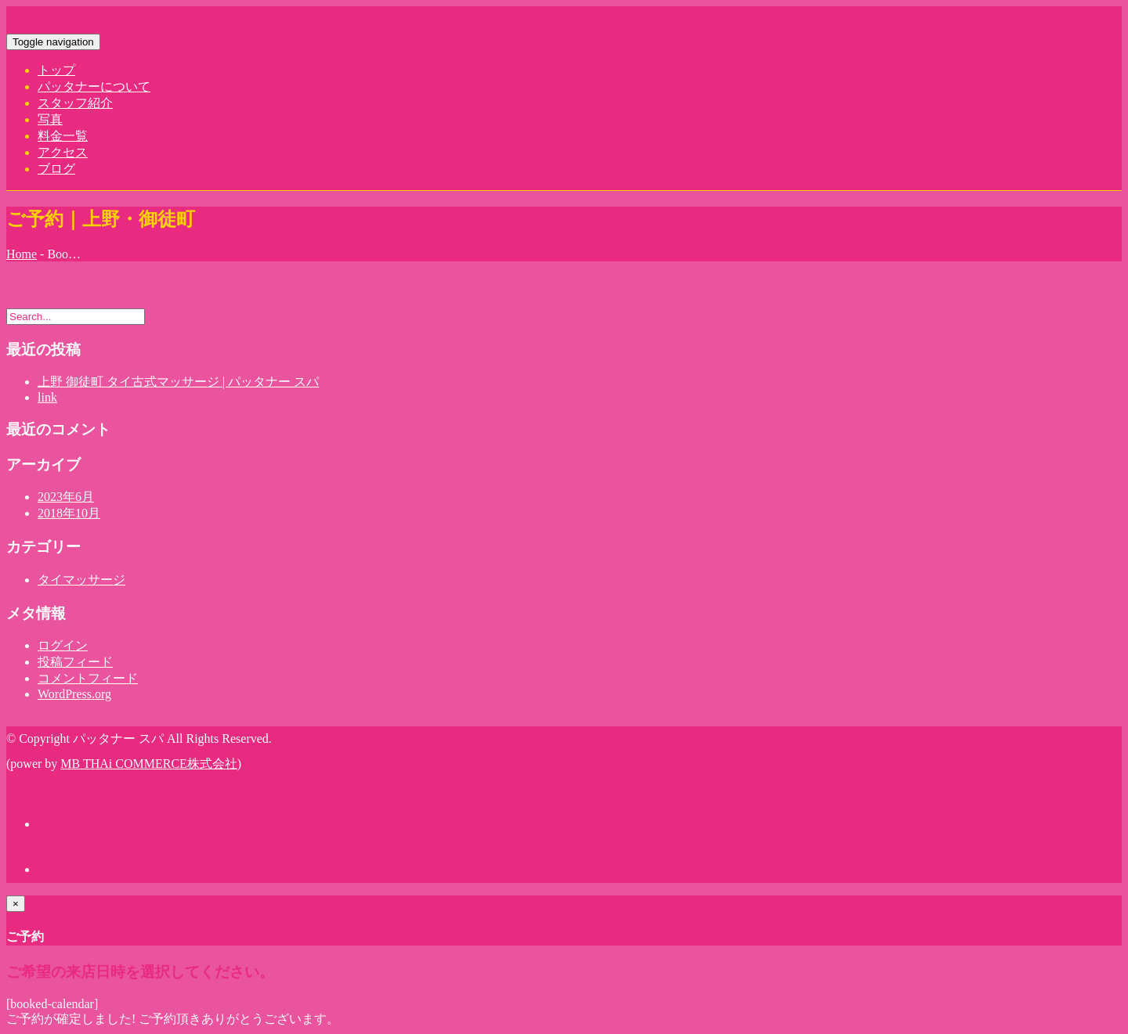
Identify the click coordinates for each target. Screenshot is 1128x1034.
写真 (50, 119)
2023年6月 (66, 496)
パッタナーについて (94, 86)
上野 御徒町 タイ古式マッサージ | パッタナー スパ (178, 381)
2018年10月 (69, 513)
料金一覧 (63, 135)
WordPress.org (74, 694)
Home (21, 254)
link (47, 397)
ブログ (56, 168)
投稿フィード (75, 661)
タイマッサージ (81, 579)
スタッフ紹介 (75, 103)
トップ (56, 70)
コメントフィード (88, 678)
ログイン (63, 645)
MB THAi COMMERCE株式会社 (148, 763)
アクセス (63, 152)
